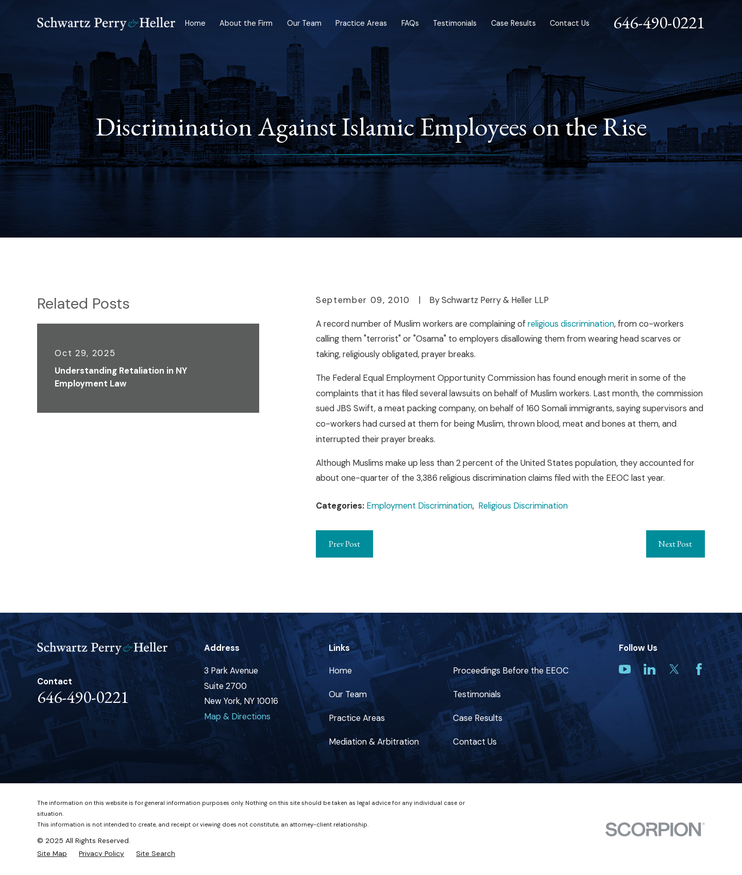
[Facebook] (699, 669)
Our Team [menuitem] (304, 23)
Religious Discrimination (523, 505)
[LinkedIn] (649, 669)
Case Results (477, 718)
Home (340, 670)
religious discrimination (571, 323)
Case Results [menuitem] (513, 23)
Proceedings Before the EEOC (511, 670)
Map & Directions (237, 716)
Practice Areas (357, 718)
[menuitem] (52, 853)
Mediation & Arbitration (374, 741)
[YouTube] (625, 669)
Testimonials (477, 694)
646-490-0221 (659, 22)
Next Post (675, 543)
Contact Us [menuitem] (569, 23)
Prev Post (344, 543)
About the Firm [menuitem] (246, 23)
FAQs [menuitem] (410, 23)
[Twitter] (674, 669)
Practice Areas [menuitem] (361, 23)
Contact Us (475, 741)
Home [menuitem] (195, 23)
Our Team (348, 694)
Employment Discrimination (419, 505)
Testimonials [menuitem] (455, 23)
